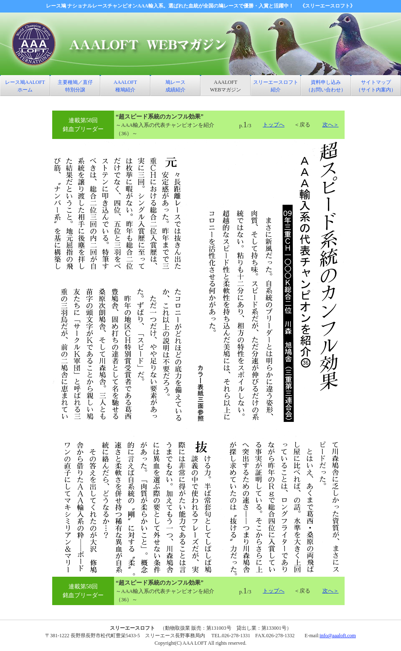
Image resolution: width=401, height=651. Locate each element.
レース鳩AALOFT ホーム (25, 86)
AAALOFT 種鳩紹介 (125, 86)
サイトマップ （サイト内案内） (376, 86)
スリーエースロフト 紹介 (275, 86)
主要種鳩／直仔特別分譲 (75, 86)
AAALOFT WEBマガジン (225, 86)
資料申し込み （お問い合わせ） (326, 86)
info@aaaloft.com (338, 635)
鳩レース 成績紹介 (175, 86)
